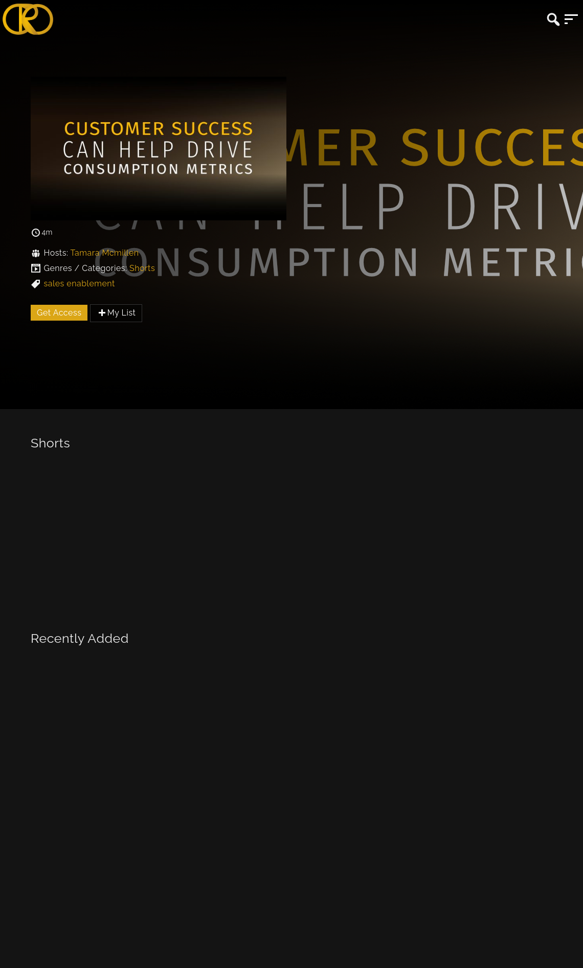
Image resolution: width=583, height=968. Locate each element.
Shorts (142, 268)
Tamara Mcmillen (104, 253)
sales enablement (79, 283)
